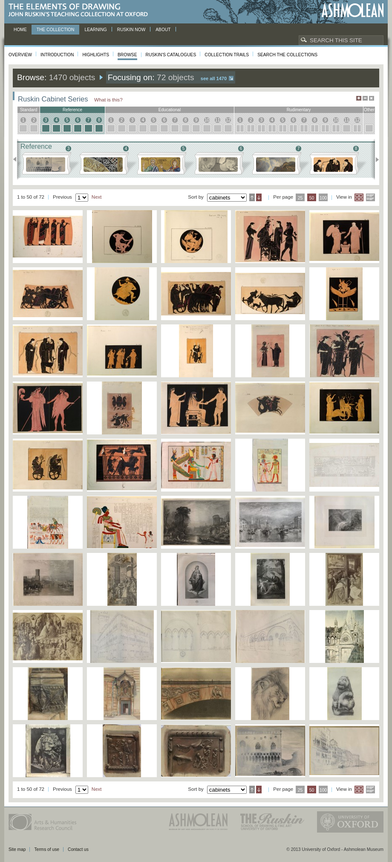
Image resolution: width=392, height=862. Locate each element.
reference (72, 109)
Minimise (365, 98)
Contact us (78, 849)
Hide (371, 98)
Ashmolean (352, 10)
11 (217, 120)
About (163, 29)
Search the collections (287, 54)
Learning (95, 29)
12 (228, 120)
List (370, 197)
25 (300, 198)
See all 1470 (214, 78)
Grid (359, 197)
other (369, 109)
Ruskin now (131, 29)
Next (374, 159)
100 (323, 198)
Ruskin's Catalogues (171, 54)
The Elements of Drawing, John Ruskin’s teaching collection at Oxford (81, 10)
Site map (17, 849)
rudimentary (299, 109)
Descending (259, 197)
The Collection (56, 29)
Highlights (95, 54)
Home (20, 29)
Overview (20, 54)
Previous (17, 159)
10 (207, 120)
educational (170, 109)
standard (28, 109)
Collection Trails (227, 54)
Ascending (252, 197)
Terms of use (46, 849)
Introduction (57, 54)
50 (311, 198)
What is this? (108, 99)
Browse (127, 54)
